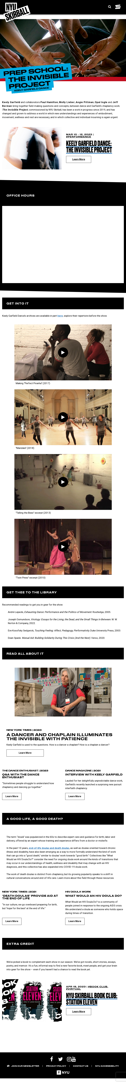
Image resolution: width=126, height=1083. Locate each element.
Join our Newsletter (25, 1066)
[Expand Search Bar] (109, 6)
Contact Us (80, 1066)
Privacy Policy (56, 1066)
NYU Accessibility (107, 1066)
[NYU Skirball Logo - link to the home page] (17, 12)
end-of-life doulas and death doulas (49, 848)
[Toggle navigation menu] (118, 6)
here (60, 315)
